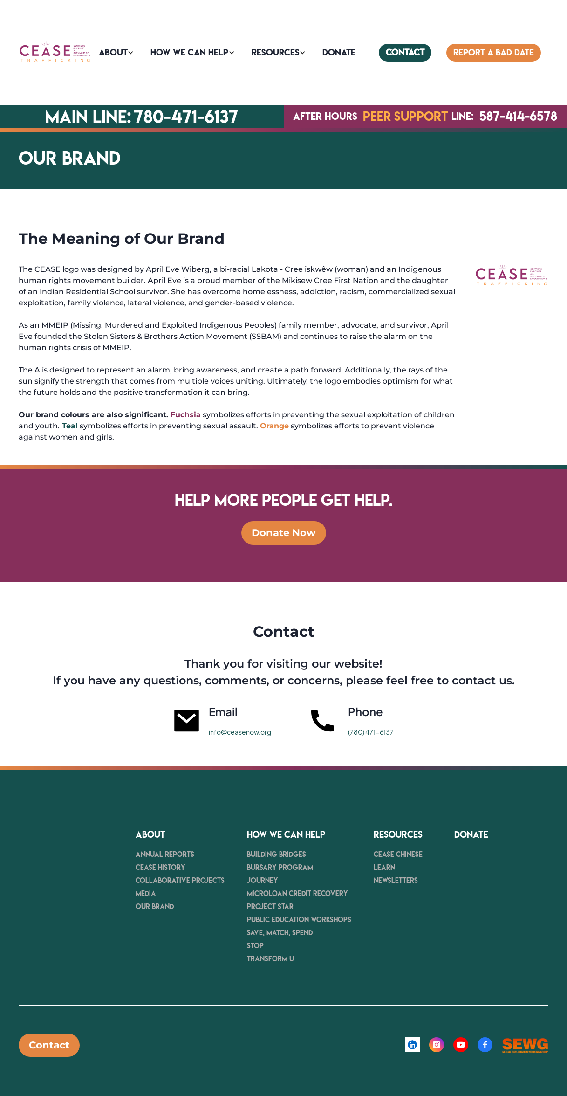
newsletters (396, 880)
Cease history (160, 867)
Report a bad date (493, 52)
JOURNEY (262, 880)
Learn (384, 867)
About (113, 52)
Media (146, 893)
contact (405, 52)
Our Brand (155, 906)
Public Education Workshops (299, 919)
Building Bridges (276, 854)
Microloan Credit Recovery (297, 893)
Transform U (270, 958)
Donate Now (284, 532)
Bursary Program (280, 867)
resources (398, 835)
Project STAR (270, 906)
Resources (276, 52)
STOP (255, 945)
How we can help (189, 52)
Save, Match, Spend (280, 932)
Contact (49, 1045)
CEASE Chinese (398, 854)
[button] (117, 53)
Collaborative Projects (180, 880)
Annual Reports (165, 854)
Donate (471, 835)
